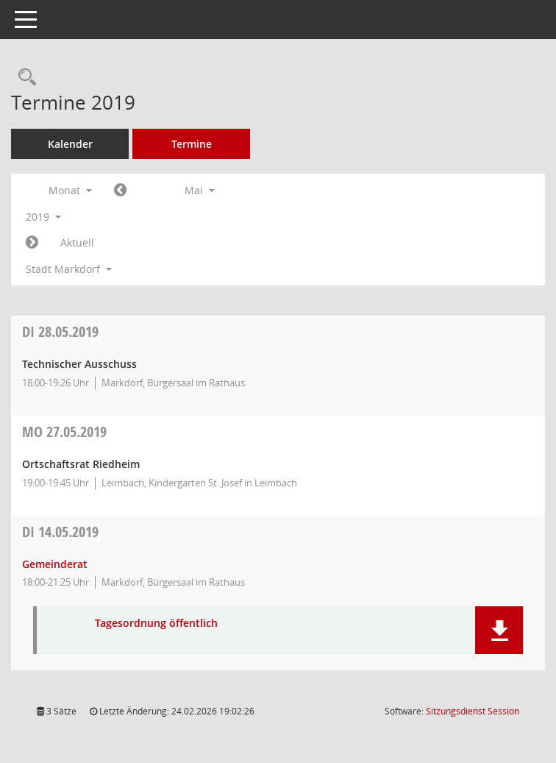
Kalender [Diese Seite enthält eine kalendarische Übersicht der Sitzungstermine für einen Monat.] (70, 144)
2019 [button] (43, 217)
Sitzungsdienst (472, 711)
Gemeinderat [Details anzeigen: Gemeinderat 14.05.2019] (55, 564)
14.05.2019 (60, 532)
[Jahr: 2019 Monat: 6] (32, 243)
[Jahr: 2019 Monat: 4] (120, 190)
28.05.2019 (60, 331)
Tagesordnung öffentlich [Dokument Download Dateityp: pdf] (156, 623)
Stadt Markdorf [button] (69, 269)
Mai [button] (200, 190)
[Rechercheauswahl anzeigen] (23, 77)
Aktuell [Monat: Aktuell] (77, 242)
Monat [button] (70, 190)
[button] (499, 630)
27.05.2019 (64, 431)
